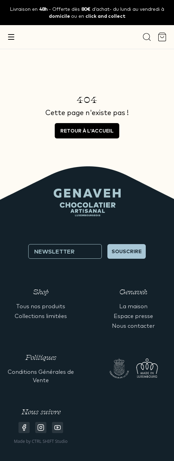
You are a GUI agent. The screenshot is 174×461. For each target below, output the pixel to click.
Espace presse (133, 315)
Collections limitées (41, 315)
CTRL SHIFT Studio (50, 441)
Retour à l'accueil (87, 131)
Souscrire (127, 251)
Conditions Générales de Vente (41, 376)
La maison (133, 306)
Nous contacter (133, 325)
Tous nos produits (40, 306)
